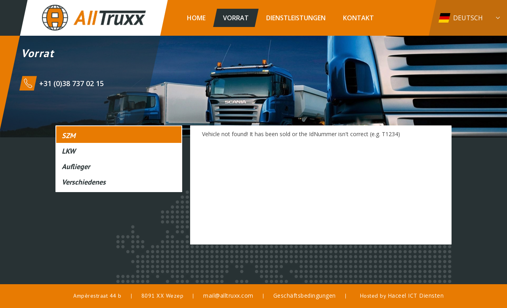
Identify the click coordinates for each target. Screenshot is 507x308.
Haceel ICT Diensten (416, 295)
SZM (68, 135)
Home (196, 17)
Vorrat (236, 17)
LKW (69, 151)
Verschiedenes (84, 182)
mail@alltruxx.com (228, 295)
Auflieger (76, 166)
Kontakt (358, 17)
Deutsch (468, 17)
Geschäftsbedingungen (304, 295)
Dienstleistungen (296, 17)
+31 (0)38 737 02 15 (71, 83)
